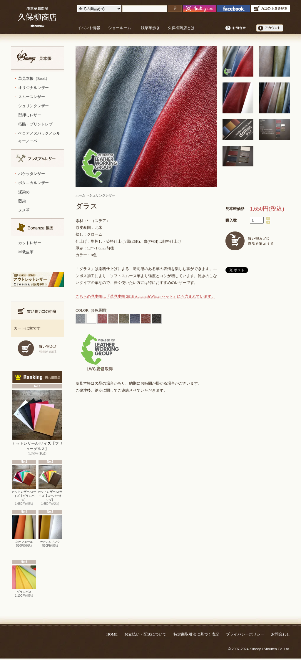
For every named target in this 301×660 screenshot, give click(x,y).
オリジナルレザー (33, 87)
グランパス (24, 579)
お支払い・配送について (145, 634)
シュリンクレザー (33, 106)
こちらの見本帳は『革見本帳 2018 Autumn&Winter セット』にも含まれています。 (145, 296)
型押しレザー (29, 115)
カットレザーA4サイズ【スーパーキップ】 (50, 483)
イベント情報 (88, 28)
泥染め (24, 192)
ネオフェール (24, 529)
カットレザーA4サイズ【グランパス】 (24, 483)
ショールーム (119, 28)
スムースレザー (31, 97)
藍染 (22, 201)
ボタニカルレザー (33, 183)
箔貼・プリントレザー (37, 124)
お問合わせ (280, 634)
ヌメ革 (24, 210)
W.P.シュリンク (50, 529)
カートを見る (37, 348)
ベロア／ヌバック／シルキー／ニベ (39, 137)
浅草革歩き (150, 28)
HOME (112, 634)
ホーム (80, 195)
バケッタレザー (31, 173)
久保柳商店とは (181, 28)
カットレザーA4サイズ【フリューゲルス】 (37, 420)
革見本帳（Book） (33, 78)
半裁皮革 (26, 252)
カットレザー (29, 243)
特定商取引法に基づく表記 (196, 634)
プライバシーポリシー (245, 634)
